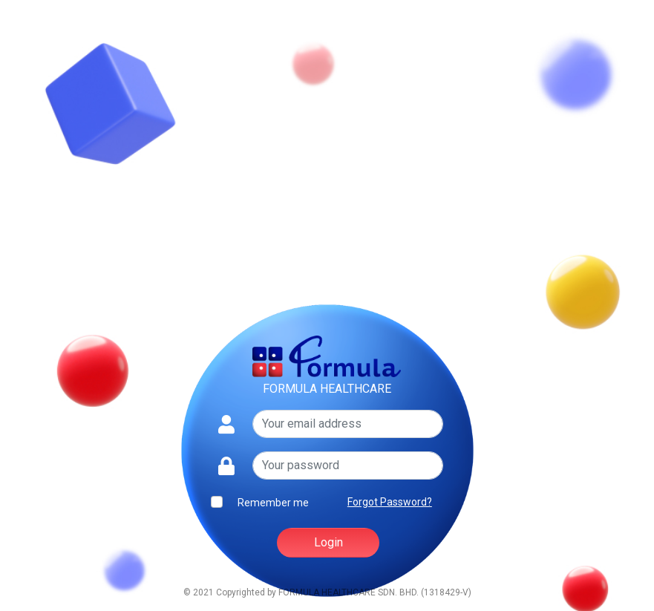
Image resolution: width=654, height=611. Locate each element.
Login (328, 542)
